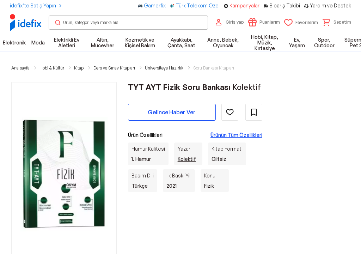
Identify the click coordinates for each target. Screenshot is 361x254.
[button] (336, 22)
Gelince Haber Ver (172, 112)
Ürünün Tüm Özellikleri (236, 135)
